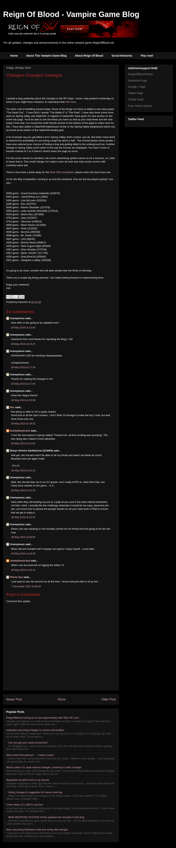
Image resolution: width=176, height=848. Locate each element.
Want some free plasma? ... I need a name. (30, 755)
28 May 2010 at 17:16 (23, 367)
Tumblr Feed (135, 99)
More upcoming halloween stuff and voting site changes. (37, 829)
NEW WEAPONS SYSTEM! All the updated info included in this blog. (46, 817)
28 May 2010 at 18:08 (23, 400)
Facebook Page (137, 80)
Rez (12, 407)
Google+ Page (136, 86)
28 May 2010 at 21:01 (23, 443)
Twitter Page (135, 93)
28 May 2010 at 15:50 (23, 327)
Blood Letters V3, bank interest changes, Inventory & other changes (44, 767)
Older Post (108, 699)
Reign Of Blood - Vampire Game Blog (71, 14)
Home (14, 55)
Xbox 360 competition (62, 172)
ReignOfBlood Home (140, 74)
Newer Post (14, 699)
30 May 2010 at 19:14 (23, 569)
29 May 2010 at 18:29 (23, 553)
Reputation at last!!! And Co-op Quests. (28, 779)
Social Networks (121, 55)
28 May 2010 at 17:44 (23, 383)
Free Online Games (140, 105)
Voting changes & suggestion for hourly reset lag (35, 792)
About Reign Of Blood (89, 55)
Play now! (147, 55)
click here (70, 101)
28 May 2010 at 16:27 (23, 343)
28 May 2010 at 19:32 (23, 423)
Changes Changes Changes (34, 75)
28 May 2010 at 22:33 (23, 490)
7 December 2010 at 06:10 (26, 586)
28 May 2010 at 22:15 (23, 470)
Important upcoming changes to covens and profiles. (35, 730)
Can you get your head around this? (28, 742)
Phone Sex (16, 577)
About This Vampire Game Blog (46, 55)
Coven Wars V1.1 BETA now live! (24, 804)
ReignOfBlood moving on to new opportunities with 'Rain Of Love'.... (44, 717)
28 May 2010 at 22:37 (23, 517)
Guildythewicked (20, 430)
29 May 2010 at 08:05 (23, 537)
